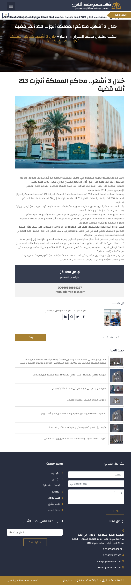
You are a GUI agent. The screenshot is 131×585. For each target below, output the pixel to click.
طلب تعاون (54, 498)
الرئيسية (55, 473)
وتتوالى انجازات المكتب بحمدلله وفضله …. (86, 400)
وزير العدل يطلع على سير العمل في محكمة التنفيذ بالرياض (79, 388)
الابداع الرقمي (14, 580)
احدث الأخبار (54, 510)
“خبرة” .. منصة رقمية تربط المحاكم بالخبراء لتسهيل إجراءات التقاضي (75, 439)
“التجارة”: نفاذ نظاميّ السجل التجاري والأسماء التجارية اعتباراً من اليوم (73, 414)
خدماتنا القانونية (51, 485)
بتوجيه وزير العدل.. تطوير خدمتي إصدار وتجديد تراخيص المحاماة (77, 427)
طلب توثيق (54, 504)
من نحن (56, 479)
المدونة (56, 491)
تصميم (34, 580)
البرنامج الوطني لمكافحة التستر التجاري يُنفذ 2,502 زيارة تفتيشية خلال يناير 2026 (69, 375)
